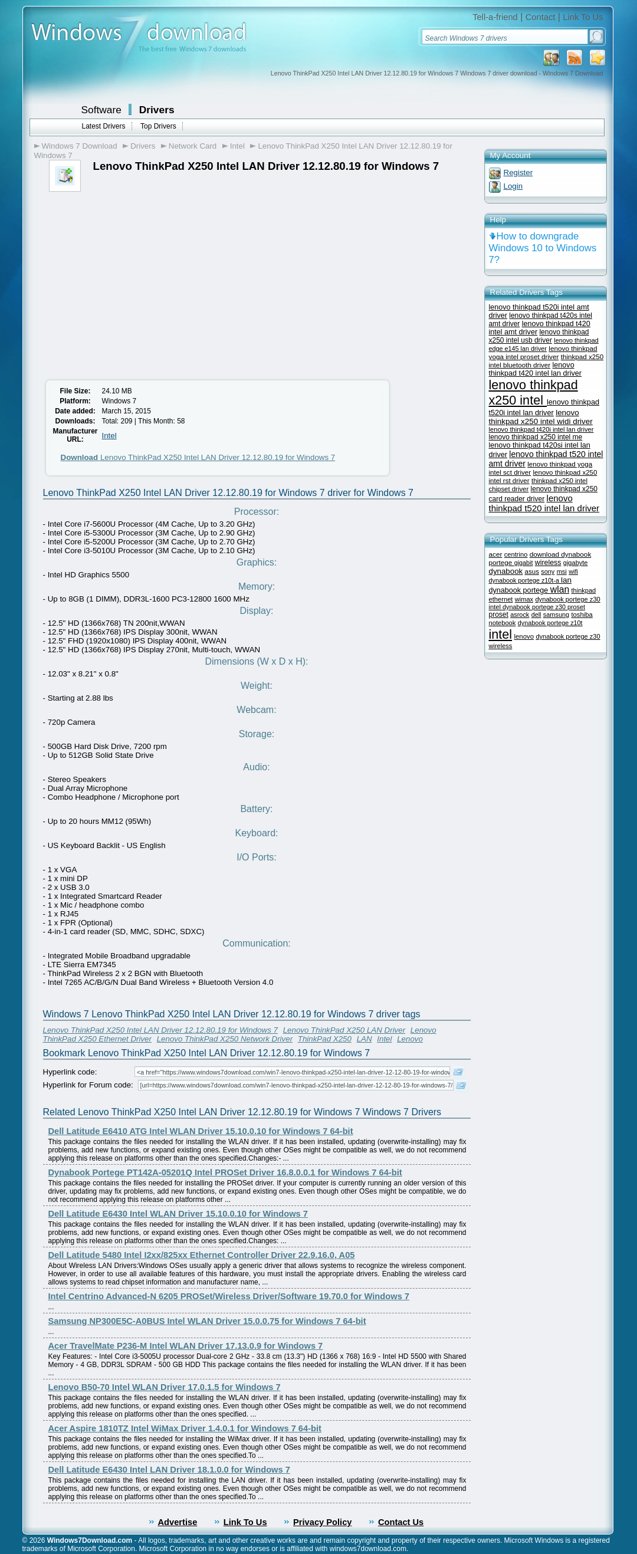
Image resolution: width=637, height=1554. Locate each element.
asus (532, 571)
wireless (548, 562)
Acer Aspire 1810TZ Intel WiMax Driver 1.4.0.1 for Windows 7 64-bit (184, 1428)
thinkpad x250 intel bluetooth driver (546, 361)
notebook (502, 622)
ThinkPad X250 (325, 1038)
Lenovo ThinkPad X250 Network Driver (225, 1038)
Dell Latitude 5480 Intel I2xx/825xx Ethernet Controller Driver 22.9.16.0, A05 (201, 1255)
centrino (516, 554)
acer (496, 554)
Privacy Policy (322, 1522)
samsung (556, 614)
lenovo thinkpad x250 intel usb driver (539, 336)
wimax (524, 599)
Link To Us (583, 17)
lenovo (524, 636)
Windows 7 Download (79, 146)
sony (547, 571)
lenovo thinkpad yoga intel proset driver (543, 352)
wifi (573, 571)
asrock (519, 614)
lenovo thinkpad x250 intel (533, 392)
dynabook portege (519, 590)
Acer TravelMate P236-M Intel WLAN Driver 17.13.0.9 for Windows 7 (185, 1346)
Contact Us (400, 1522)
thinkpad (584, 590)
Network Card (192, 146)
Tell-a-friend (495, 17)
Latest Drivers (104, 126)
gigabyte (575, 562)
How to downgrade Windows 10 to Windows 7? (543, 248)
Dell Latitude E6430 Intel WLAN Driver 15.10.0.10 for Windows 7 (178, 1213)
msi (562, 571)
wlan (559, 589)
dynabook (506, 571)
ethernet (501, 599)
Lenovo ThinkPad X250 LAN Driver (344, 1030)
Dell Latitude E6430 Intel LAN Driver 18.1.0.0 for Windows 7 (169, 1469)
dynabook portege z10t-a (525, 580)
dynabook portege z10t (550, 622)
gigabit (523, 562)
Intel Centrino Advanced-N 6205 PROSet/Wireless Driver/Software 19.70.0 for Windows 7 (229, 1296)
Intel (237, 146)
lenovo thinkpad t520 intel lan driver (544, 503)
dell (536, 614)
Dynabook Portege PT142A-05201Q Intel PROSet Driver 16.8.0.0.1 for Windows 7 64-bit (225, 1172)
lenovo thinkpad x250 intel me (536, 437)
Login (513, 186)
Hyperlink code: (70, 1071)
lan (566, 580)
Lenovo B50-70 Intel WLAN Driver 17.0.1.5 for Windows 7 (164, 1387)
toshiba (581, 614)
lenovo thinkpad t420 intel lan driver (535, 369)
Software (101, 110)
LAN (364, 1038)
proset (498, 614)
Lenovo (410, 1038)
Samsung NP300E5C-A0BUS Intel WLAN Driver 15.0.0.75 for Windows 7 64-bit (207, 1321)
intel (501, 634)
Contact (541, 17)
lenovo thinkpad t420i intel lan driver (541, 429)
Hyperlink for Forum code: (88, 1084)
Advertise (178, 1522)
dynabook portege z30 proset (544, 606)
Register (518, 172)
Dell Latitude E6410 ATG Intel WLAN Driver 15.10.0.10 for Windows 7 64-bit (200, 1131)
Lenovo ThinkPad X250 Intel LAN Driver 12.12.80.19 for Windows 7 (198, 457)
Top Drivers (158, 126)
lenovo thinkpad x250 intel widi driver (541, 417)
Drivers (157, 110)
